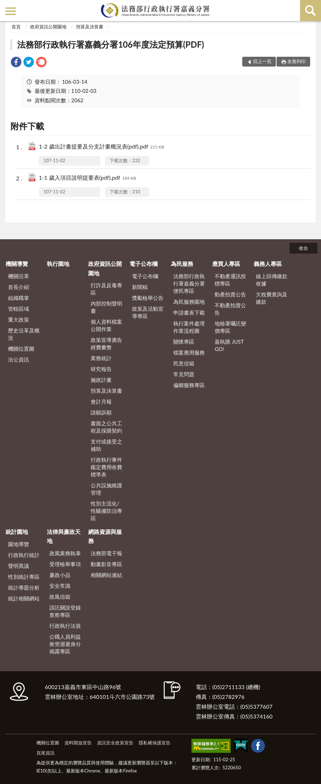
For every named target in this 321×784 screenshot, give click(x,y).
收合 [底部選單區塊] (303, 248)
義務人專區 (268, 263)
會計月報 (101, 401)
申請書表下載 (189, 312)
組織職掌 (18, 298)
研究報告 (101, 369)
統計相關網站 (24, 598)
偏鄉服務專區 (189, 385)
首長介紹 (18, 287)
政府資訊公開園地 (48, 26)
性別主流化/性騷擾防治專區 (106, 510)
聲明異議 (18, 566)
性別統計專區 (24, 576)
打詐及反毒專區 (106, 289)
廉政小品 (59, 575)
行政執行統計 (24, 555)
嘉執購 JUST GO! (229, 345)
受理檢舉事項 (65, 564)
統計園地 (17, 531)
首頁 (16, 26)
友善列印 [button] (296, 61)
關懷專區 (183, 341)
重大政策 (18, 319)
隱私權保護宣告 (154, 742)
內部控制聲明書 (106, 307)
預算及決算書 (89, 26)
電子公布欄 (144, 263)
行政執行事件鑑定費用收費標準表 (106, 466)
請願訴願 (101, 412)
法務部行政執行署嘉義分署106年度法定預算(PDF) (110, 44)
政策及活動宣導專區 (147, 312)
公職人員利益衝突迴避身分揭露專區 (65, 643)
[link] (16, 63)
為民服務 (182, 263)
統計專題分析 (24, 587)
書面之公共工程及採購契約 (106, 427)
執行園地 (58, 263)
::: (7, 6)
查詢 (310, 10)
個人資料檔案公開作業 (106, 325)
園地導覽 (18, 544)
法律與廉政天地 (64, 536)
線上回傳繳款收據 (271, 280)
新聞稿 (140, 287)
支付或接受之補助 (106, 445)
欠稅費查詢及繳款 (271, 298)
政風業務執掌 (65, 553)
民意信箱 (183, 363)
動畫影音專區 (106, 564)
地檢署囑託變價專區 (230, 327)
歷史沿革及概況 (24, 334)
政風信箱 (59, 596)
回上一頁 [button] (262, 61)
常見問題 (183, 374)
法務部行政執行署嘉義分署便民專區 (189, 283)
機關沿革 (18, 276)
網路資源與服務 (105, 536)
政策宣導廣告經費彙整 (106, 343)
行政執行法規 (65, 626)
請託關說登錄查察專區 (65, 611)
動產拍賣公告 (230, 294)
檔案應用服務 (189, 352)
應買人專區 (226, 263)
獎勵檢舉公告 (147, 298)
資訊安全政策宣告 (115, 742)
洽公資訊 (18, 359)
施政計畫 (101, 380)
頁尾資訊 (45, 753)
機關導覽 (17, 263)
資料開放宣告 (78, 742)
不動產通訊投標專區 (230, 280)
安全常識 (59, 586)
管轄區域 (18, 308)
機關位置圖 (21, 348)
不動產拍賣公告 (230, 309)
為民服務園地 (189, 301)
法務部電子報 (106, 553)
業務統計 (101, 358)
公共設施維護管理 (106, 489)
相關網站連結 (106, 575)
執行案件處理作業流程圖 (189, 327)
